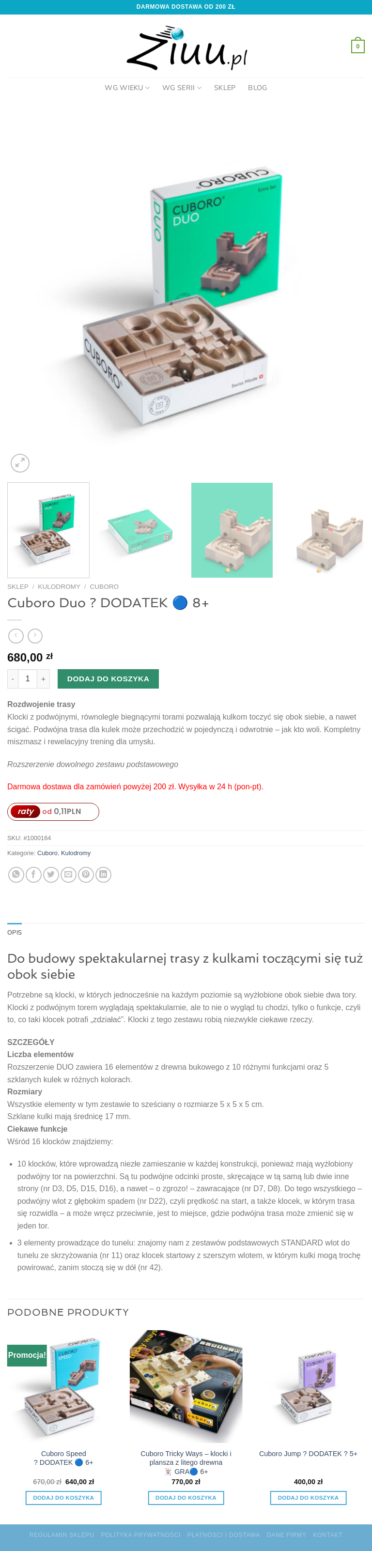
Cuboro (104, 586)
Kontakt (327, 1535)
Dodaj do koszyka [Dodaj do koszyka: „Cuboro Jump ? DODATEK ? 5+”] (308, 1498)
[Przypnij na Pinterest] (86, 875)
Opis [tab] (14, 932)
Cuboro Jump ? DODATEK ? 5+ (308, 1454)
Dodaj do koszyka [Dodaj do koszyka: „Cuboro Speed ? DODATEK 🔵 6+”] (63, 1498)
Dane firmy (287, 1535)
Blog (257, 87)
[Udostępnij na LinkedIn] (103, 875)
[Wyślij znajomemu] (69, 875)
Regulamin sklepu (62, 1535)
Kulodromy (59, 586)
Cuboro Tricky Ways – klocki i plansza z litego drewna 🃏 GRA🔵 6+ (185, 1462)
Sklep (224, 87)
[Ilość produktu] (27, 679)
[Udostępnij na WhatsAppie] (16, 875)
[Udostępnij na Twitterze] (51, 875)
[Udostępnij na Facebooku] (34, 875)
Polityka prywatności (141, 1535)
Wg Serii (182, 87)
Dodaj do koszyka (108, 679)
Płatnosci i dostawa (223, 1535)
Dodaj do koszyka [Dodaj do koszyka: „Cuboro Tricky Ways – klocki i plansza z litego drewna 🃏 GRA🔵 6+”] (186, 1498)
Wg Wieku (127, 87)
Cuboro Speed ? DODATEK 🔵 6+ (63, 1458)
